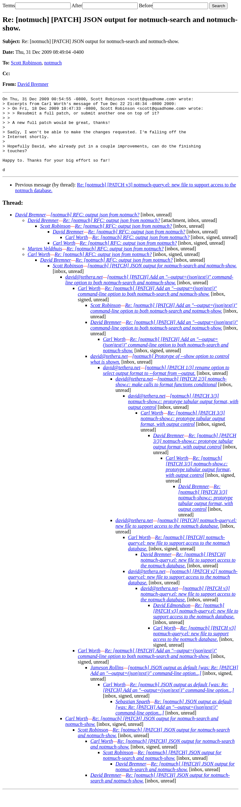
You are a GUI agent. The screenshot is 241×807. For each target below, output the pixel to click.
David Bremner (32, 84)
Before (146, 5)
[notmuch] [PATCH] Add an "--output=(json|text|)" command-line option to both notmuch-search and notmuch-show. (149, 294)
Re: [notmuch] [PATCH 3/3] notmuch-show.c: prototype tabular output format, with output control (183, 433)
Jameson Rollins (106, 682)
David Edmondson (171, 620)
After (77, 5)
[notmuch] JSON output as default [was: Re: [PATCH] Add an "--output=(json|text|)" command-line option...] (164, 685)
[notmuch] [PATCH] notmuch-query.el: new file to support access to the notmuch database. (176, 538)
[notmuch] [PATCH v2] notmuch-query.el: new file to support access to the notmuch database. (183, 592)
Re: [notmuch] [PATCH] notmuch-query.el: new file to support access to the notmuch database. (179, 558)
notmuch (53, 62)
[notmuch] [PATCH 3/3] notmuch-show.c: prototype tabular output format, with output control (183, 416)
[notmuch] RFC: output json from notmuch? (95, 229)
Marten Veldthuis (45, 263)
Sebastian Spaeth (132, 716)
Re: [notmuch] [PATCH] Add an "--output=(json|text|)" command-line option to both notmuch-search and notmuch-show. (147, 306)
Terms (9, 5)
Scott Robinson (26, 62)
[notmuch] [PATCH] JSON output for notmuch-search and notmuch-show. (162, 280)
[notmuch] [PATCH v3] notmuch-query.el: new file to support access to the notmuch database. (188, 609)
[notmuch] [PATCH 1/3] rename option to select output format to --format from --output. (166, 385)
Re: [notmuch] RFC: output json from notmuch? (111, 235)
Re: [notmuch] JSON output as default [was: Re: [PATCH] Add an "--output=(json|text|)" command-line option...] (168, 702)
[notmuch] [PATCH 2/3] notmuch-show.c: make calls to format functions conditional (171, 396)
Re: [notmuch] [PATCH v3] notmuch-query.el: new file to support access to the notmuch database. (195, 626)
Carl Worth (76, 252)
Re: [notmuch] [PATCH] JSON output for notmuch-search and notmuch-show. (162, 770)
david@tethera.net (84, 292)
